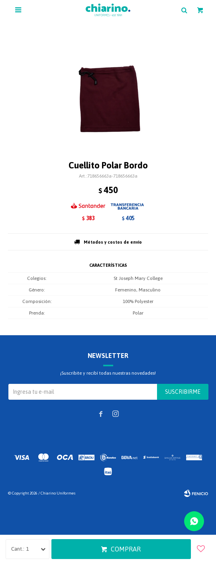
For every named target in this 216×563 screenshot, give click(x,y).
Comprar (126, 549)
